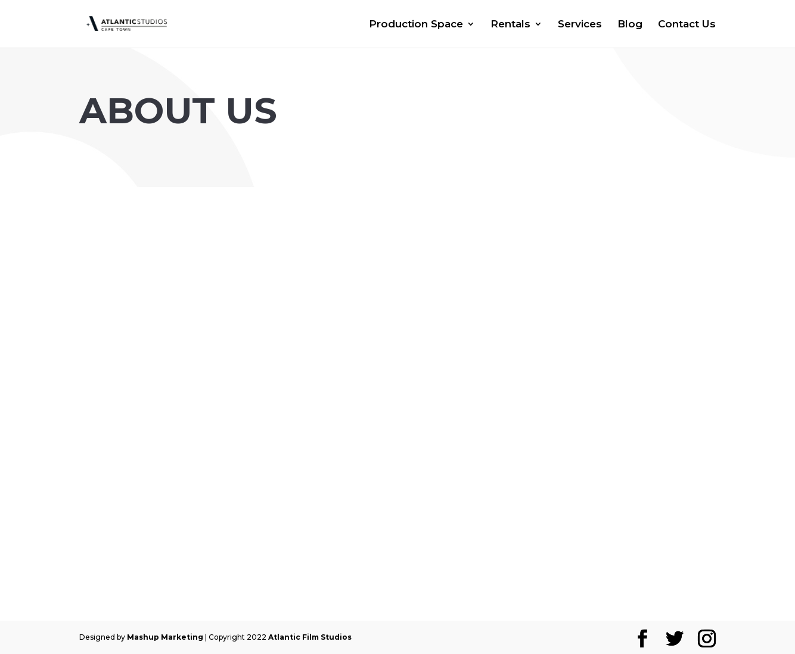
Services (580, 25)
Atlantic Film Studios (310, 637)
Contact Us (687, 25)
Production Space (416, 25)
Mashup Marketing (165, 637)
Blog (629, 25)
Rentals (510, 25)
